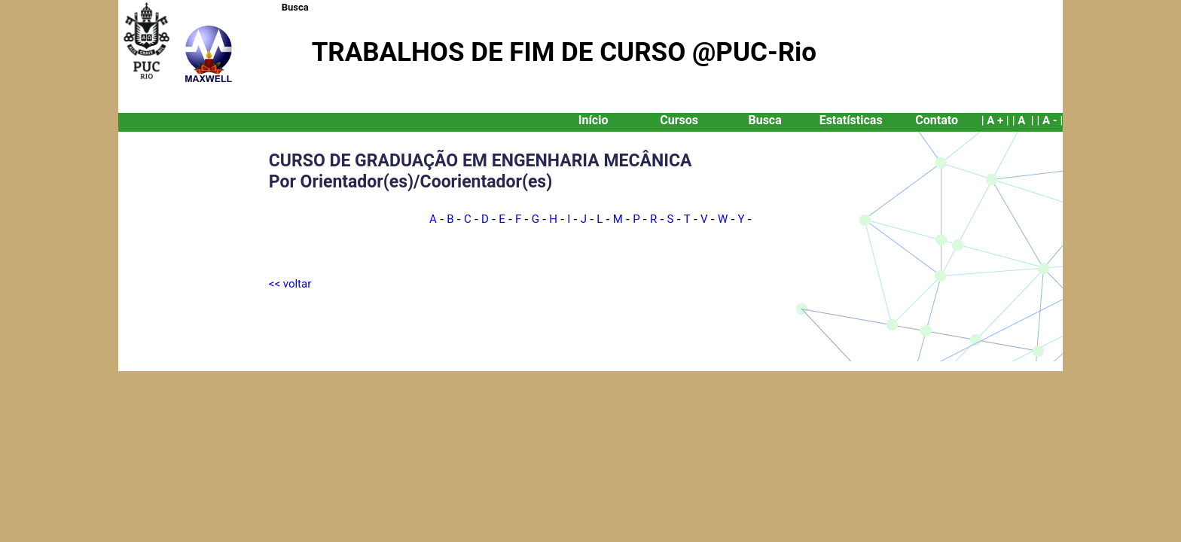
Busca (295, 7)
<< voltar (290, 284)
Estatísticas (851, 120)
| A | (1023, 120)
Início (593, 120)
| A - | (1049, 120)
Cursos (679, 120)
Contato (936, 120)
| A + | (995, 120)
